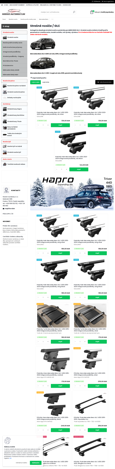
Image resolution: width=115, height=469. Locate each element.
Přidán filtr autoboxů (10, 226)
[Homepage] (2, 5)
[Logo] (13, 12)
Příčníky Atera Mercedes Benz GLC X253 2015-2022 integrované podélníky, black (99, 294)
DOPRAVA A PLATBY (32, 5)
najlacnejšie (35, 82)
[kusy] (36, 127)
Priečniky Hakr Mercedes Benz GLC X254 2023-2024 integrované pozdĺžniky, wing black (44, 246)
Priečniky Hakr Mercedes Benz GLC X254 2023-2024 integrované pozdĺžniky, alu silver (72, 114)
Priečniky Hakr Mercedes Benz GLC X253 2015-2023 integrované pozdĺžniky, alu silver (44, 114)
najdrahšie (45, 82)
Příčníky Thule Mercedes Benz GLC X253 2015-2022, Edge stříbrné (58, 387)
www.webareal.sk (65, 467)
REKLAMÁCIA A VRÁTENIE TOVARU (50, 5)
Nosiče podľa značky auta (28, 19)
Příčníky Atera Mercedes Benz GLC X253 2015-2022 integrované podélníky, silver (71, 294)
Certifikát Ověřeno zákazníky (13, 236)
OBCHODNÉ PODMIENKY (17, 5)
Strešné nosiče (13, 19)
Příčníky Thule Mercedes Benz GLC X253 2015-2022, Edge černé (86, 387)
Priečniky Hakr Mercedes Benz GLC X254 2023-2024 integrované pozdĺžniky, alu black (99, 114)
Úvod (4, 19)
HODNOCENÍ (67, 5)
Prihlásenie (97, 1)
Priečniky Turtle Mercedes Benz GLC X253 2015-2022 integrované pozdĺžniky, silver (99, 246)
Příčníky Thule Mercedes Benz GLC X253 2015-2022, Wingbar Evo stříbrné (72, 340)
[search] (74, 12)
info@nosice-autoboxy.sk (48, 433)
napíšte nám (10, 209)
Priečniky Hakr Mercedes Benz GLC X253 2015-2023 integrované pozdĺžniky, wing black (99, 200)
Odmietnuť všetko (21, 463)
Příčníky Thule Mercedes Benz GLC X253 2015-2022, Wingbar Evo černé (99, 340)
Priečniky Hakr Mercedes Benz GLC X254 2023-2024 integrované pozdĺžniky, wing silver (72, 200)
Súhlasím (35, 463)
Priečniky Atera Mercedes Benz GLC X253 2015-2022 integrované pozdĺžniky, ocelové (43, 294)
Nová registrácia (109, 1)
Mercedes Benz (43, 19)
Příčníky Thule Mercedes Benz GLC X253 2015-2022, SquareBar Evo (44, 339)
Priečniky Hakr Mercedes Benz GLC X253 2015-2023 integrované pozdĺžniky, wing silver (44, 200)
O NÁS (6, 5)
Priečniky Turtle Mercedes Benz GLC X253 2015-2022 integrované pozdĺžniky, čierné (71, 246)
